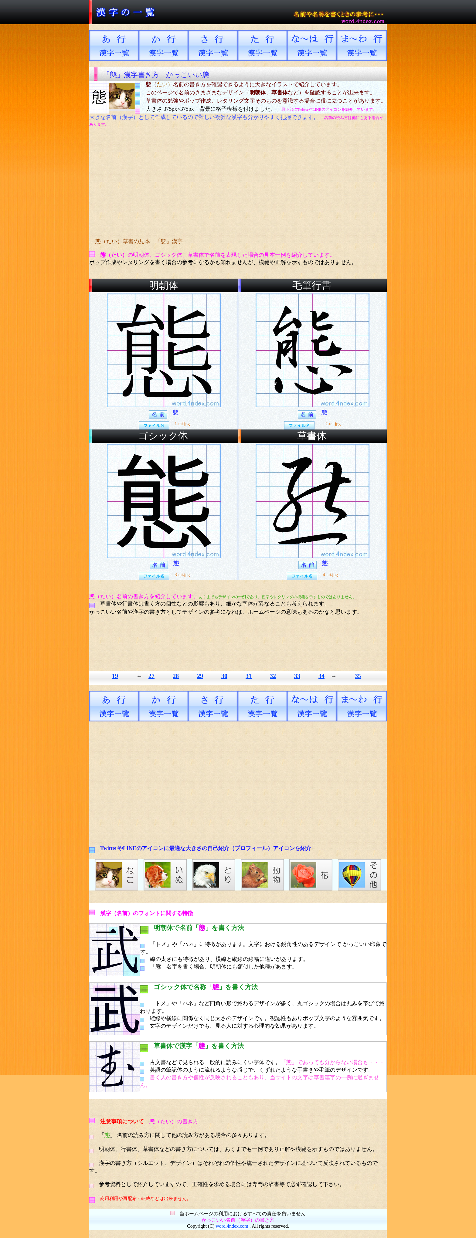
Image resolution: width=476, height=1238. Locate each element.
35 (358, 676)
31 (249, 676)
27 (151, 676)
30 (224, 676)
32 (273, 676)
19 (115, 676)
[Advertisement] (203, 182)
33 (297, 676)
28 (176, 676)
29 (200, 676)
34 (321, 676)
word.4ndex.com (232, 1226)
